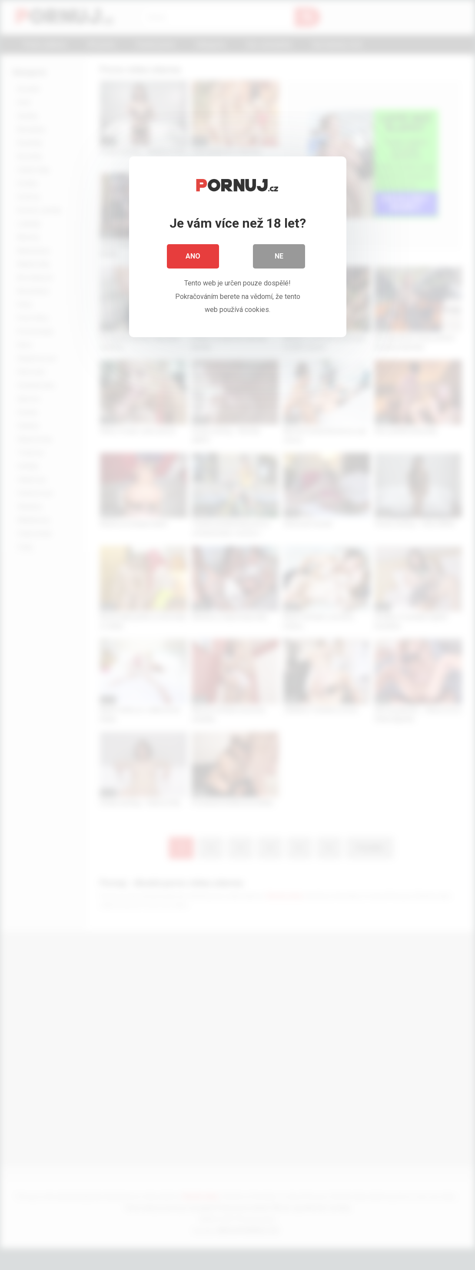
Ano (193, 256)
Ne (279, 256)
